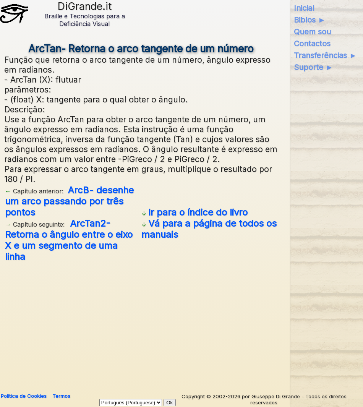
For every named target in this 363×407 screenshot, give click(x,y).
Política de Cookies (24, 396)
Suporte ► (313, 67)
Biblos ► (310, 19)
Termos (61, 396)
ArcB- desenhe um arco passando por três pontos (69, 201)
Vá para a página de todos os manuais (209, 229)
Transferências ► (325, 55)
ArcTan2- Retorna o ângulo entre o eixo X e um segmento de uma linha (69, 240)
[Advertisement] (180, 324)
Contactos (312, 43)
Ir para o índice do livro (198, 212)
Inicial (304, 8)
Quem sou (312, 31)
